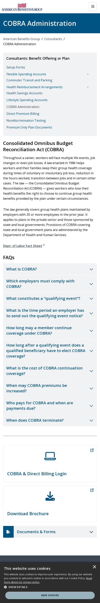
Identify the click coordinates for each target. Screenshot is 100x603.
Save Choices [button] (50, 595)
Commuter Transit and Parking (29, 80)
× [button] (94, 567)
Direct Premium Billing (22, 113)
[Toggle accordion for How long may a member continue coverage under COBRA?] (50, 330)
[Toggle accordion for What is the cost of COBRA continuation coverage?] (50, 370)
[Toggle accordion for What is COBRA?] (50, 269)
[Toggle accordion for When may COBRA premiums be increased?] (50, 388)
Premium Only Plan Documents (29, 127)
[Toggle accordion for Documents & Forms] (50, 532)
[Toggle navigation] (93, 6)
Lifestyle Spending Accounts (27, 100)
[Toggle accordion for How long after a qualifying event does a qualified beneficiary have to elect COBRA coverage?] (50, 350)
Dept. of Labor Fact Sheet (24, 246)
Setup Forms (15, 67)
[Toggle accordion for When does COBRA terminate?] (50, 420)
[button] (50, 587)
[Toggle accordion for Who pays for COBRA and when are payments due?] (50, 405)
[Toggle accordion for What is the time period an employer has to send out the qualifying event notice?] (50, 313)
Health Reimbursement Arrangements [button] (34, 87)
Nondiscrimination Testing (26, 120)
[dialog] (50, 582)
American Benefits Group (21, 39)
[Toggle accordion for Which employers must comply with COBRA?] (50, 283)
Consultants (53, 39)
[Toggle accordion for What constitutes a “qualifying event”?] (50, 298)
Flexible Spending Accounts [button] (26, 74)
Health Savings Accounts (24, 93)
